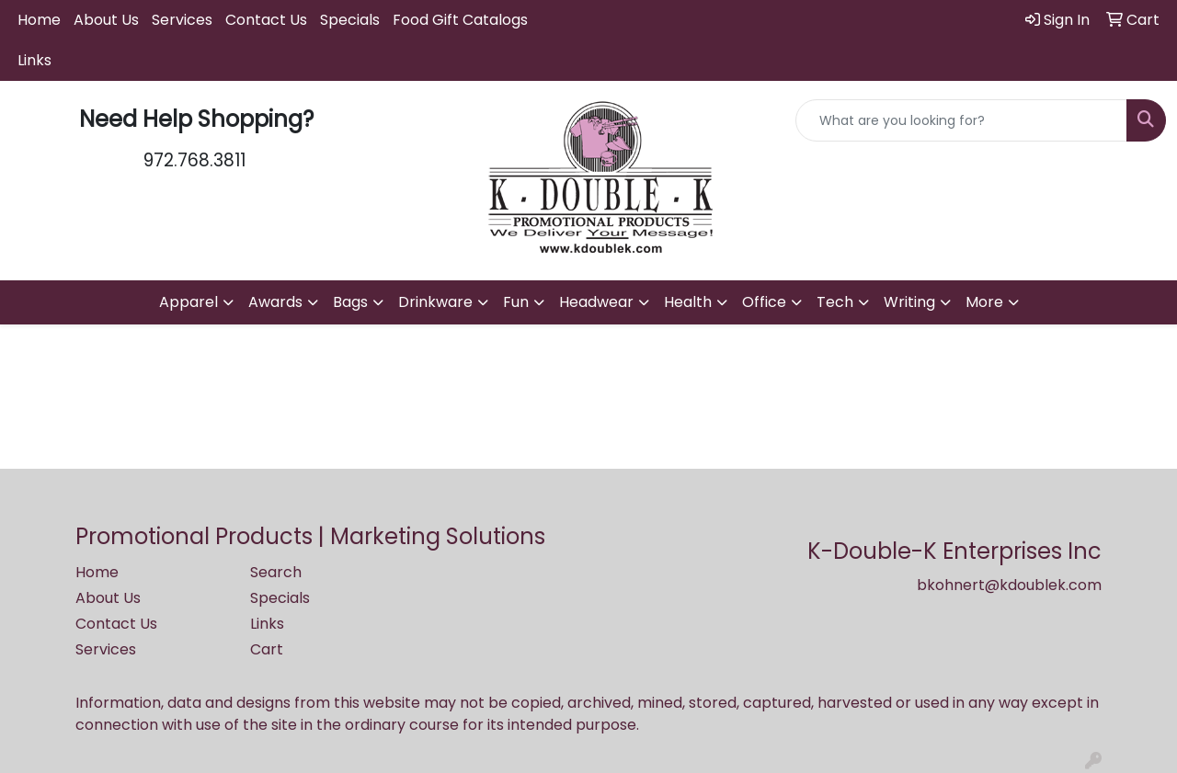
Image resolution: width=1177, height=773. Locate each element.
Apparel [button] (188, 302)
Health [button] (688, 302)
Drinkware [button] (435, 302)
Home (39, 19)
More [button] (984, 302)
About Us (106, 19)
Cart (266, 649)
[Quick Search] (961, 120)
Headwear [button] (596, 302)
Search (276, 572)
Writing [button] (909, 302)
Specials (350, 19)
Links (34, 60)
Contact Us (266, 19)
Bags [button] (350, 302)
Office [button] (764, 302)
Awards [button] (275, 302)
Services (182, 19)
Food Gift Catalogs (460, 19)
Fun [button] (516, 302)
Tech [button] (835, 302)
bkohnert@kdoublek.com (1009, 585)
